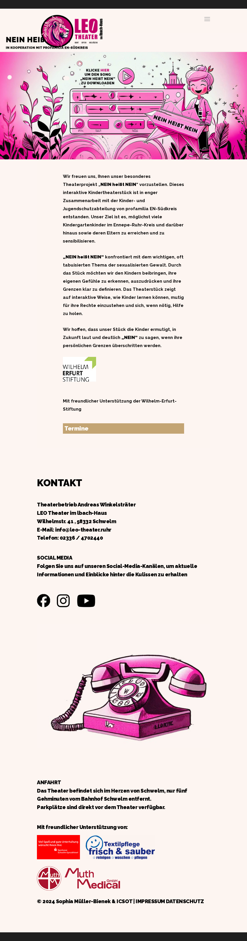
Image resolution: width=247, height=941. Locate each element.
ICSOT (124, 901)
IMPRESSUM (150, 901)
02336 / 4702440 (81, 538)
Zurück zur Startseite (71, 30)
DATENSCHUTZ (185, 901)
